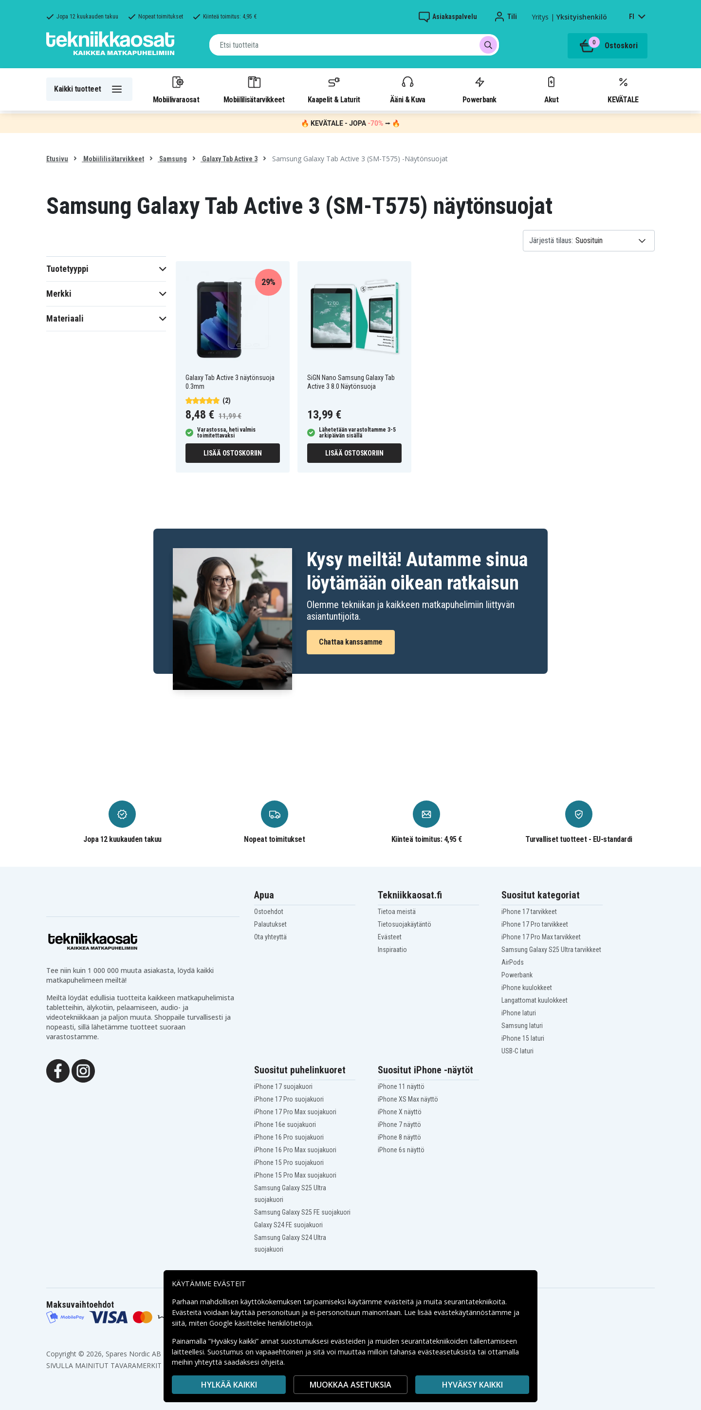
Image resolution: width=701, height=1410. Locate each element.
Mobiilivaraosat (176, 89)
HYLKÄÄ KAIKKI (229, 1384)
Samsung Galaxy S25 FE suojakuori (302, 1212)
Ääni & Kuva (407, 89)
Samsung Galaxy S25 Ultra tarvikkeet (551, 949)
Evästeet (390, 937)
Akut (551, 89)
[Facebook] (58, 1070)
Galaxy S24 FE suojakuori (288, 1225)
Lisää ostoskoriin (232, 453)
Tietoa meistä (397, 911)
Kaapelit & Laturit (334, 89)
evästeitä (400, 1301)
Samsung (172, 159)
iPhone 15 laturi (522, 1038)
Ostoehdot (268, 911)
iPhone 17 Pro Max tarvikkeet (541, 937)
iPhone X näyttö (400, 1112)
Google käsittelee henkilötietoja (260, 1323)
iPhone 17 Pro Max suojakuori (295, 1112)
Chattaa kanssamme (351, 642)
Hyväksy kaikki (472, 1384)
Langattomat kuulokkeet (534, 1000)
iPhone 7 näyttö (399, 1124)
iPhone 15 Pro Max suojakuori (295, 1175)
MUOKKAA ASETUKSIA (350, 1384)
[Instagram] (83, 1070)
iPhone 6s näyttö (401, 1150)
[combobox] (354, 45)
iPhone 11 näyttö (401, 1086)
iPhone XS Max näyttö (408, 1099)
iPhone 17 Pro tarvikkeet (534, 924)
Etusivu (57, 159)
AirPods (512, 962)
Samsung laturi (522, 1025)
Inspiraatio (392, 949)
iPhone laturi (518, 1013)
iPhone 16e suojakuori (285, 1124)
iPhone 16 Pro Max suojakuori (295, 1150)
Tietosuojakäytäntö (404, 924)
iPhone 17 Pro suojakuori (289, 1099)
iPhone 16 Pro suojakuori (289, 1137)
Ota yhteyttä (270, 937)
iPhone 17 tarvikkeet (529, 911)
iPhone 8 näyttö (399, 1137)
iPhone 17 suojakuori (283, 1086)
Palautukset (270, 924)
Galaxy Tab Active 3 (229, 159)
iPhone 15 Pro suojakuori (289, 1162)
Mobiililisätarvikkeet (254, 89)
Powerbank (479, 89)
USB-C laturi (517, 1051)
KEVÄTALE (623, 89)
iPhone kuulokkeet (526, 987)
